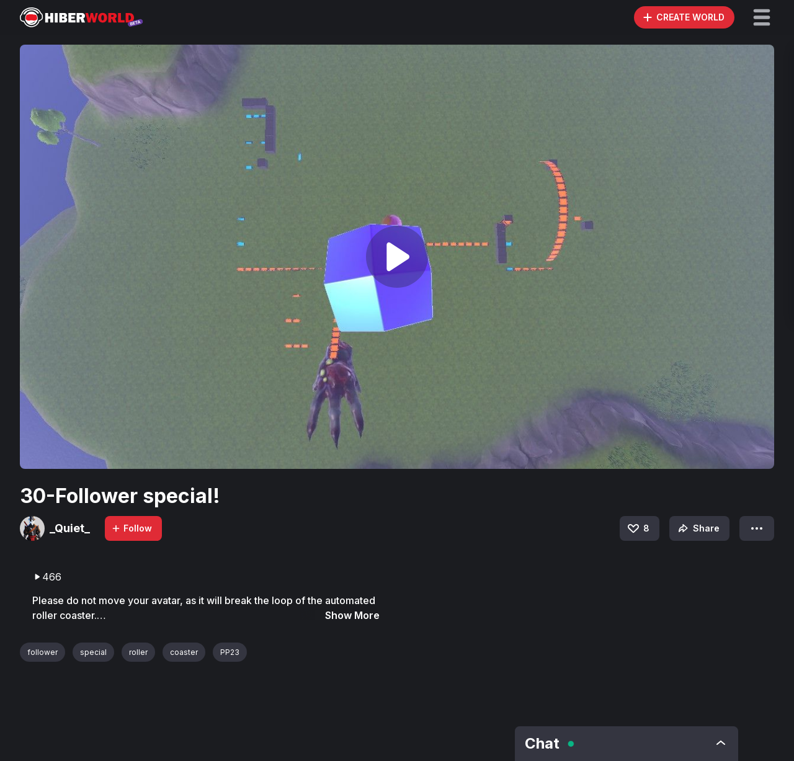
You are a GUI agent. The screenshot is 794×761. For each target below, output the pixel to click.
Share (698, 528)
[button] (761, 17)
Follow (131, 528)
